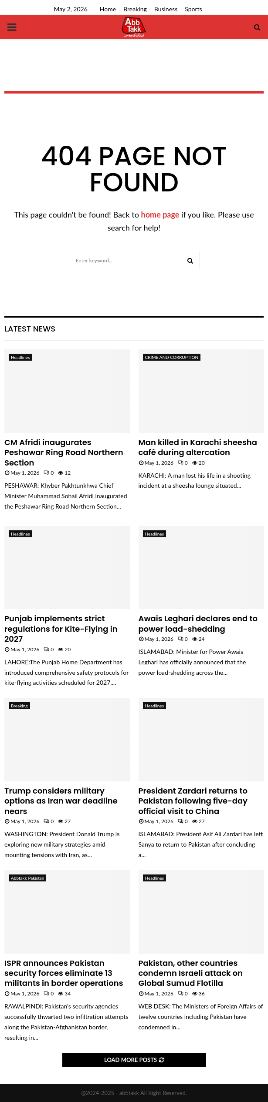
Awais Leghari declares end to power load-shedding (198, 623)
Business (165, 9)
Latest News (29, 328)
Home (108, 9)
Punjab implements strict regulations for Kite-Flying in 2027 (61, 628)
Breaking (135, 9)
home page (160, 214)
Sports (193, 9)
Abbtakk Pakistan (27, 878)
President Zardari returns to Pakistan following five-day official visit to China (193, 801)
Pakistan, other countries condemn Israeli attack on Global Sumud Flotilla (191, 973)
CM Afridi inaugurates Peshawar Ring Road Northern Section (63, 452)
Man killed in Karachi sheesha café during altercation (198, 447)
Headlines (20, 357)
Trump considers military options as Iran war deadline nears (61, 801)
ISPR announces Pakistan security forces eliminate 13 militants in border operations (63, 973)
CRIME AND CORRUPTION (172, 357)
